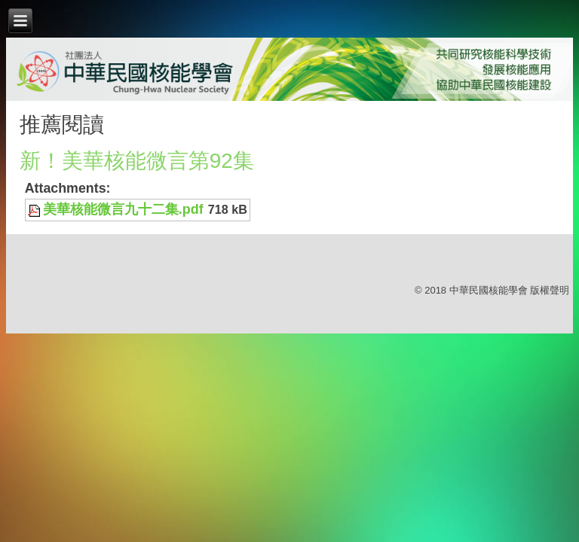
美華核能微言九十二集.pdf (123, 209)
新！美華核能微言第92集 (137, 160)
